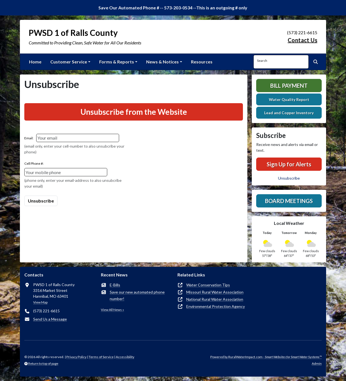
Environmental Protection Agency (215, 306)
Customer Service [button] (68, 61)
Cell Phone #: (34, 163)
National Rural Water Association (214, 299)
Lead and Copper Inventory (289, 112)
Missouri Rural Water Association (214, 292)
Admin (317, 363)
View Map (40, 302)
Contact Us (302, 40)
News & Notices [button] (162, 61)
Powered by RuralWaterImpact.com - (266, 357)
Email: (28, 138)
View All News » (112, 310)
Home (35, 61)
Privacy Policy (76, 357)
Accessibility (125, 357)
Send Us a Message (50, 319)
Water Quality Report (289, 99)
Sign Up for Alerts (289, 164)
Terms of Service (101, 357)
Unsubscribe (289, 178)
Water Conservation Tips (208, 285)
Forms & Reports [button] (116, 61)
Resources (202, 61)
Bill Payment (289, 85)
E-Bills (115, 285)
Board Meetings (289, 201)
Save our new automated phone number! (137, 295)
